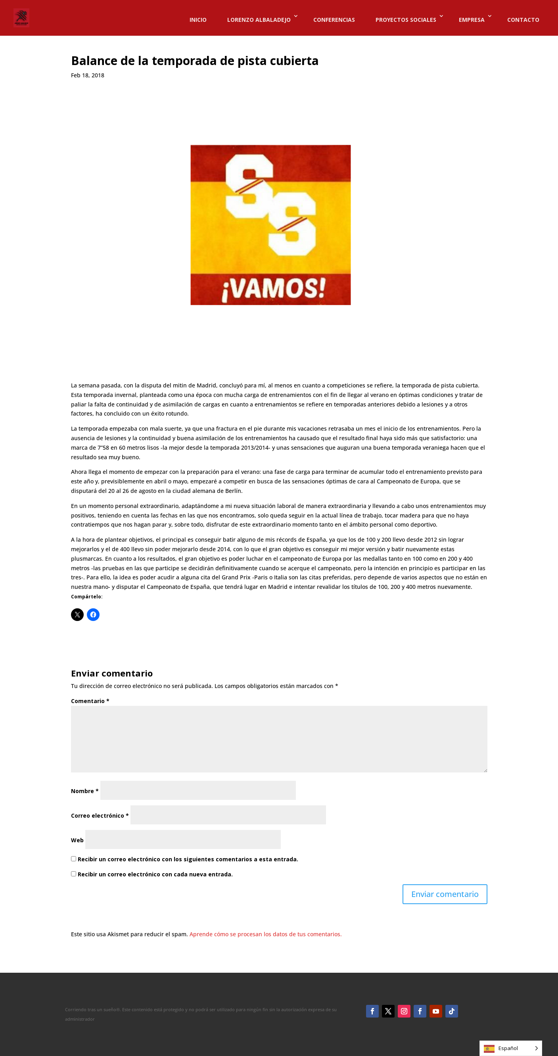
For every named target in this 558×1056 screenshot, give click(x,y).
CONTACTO (523, 19)
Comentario (90, 701)
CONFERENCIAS (334, 19)
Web (77, 840)
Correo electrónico (100, 815)
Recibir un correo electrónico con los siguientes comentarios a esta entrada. (188, 859)
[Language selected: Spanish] (510, 1048)
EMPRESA (472, 19)
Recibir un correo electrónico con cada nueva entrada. (155, 874)
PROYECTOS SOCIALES (406, 19)
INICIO (198, 19)
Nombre (85, 791)
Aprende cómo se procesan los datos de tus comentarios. (266, 934)
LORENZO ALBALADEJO (259, 19)
